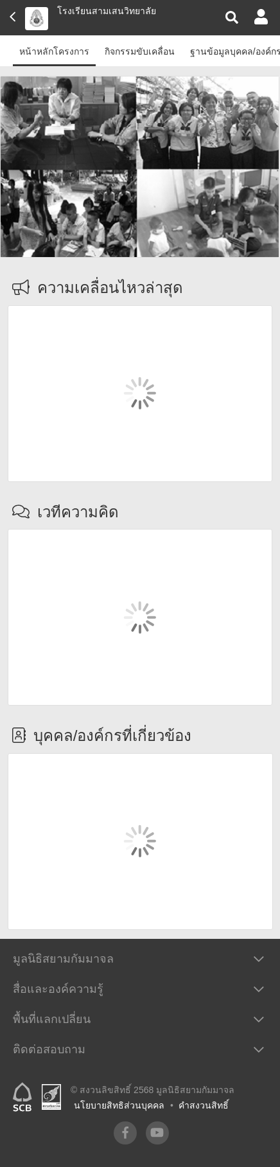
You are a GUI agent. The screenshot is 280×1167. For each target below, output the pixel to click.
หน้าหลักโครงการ (54, 51)
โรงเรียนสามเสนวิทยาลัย (106, 11)
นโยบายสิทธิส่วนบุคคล (119, 1105)
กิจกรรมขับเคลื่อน (140, 51)
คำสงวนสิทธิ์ (204, 1105)
